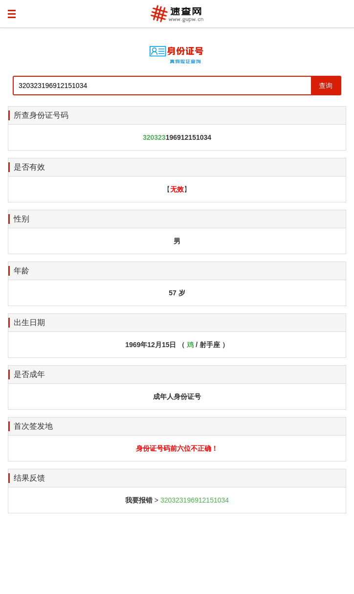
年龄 (21, 270)
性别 (21, 219)
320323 (154, 137)
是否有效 (29, 167)
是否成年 (29, 374)
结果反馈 (29, 478)
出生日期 (29, 322)
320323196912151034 (194, 500)
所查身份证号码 (41, 115)
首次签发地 (33, 426)
